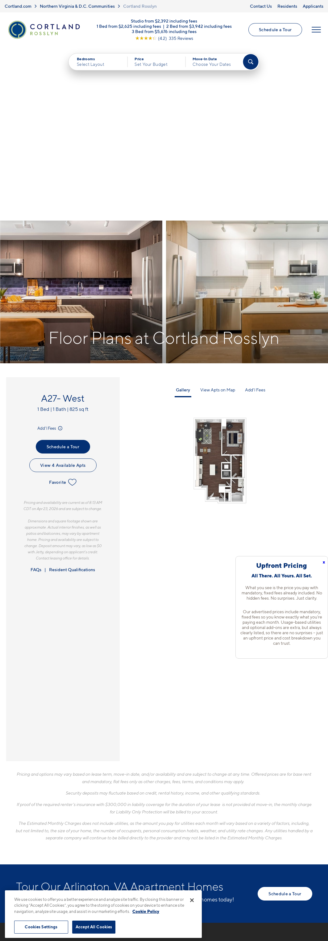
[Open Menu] (316, 30)
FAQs (36, 396)
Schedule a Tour (275, 29)
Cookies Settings (41, 926)
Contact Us (261, 6)
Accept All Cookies (94, 926)
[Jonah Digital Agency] (298, 884)
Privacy (135, 887)
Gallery (183, 216)
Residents (287, 6)
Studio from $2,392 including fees (164, 21)
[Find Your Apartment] (250, 62)
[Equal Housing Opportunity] (112, 830)
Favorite (63, 309)
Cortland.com (18, 6)
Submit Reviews (162, 887)
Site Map (191, 887)
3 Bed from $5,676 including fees (164, 31)
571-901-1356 (124, 797)
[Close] (192, 900)
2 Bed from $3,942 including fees (199, 26)
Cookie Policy (145, 911)
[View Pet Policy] (160, 830)
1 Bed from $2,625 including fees (129, 26)
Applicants (313, 6)
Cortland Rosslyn (140, 6)
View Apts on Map (217, 216)
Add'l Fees (50, 254)
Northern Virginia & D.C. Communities (77, 6)
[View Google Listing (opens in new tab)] (164, 38)
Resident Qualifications (72, 396)
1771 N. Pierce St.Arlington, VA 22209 (132, 811)
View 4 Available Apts (62, 291)
